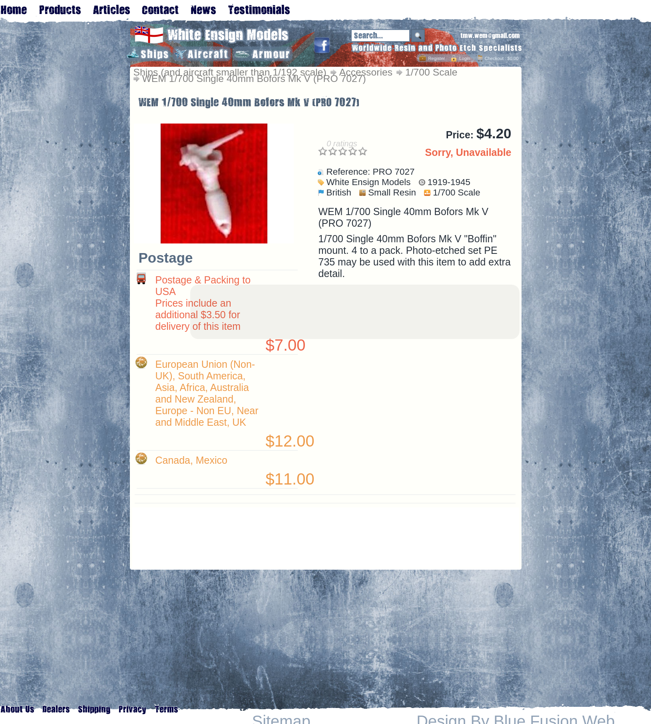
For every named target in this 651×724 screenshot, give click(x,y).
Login (464, 58)
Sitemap (281, 721)
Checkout (494, 58)
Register (436, 58)
